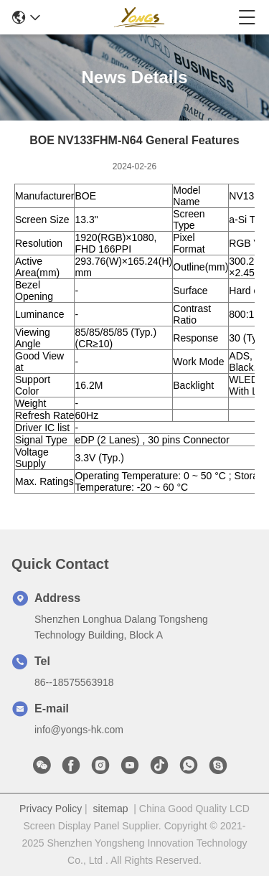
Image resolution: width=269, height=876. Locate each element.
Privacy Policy (50, 808)
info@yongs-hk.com (78, 729)
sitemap (110, 808)
